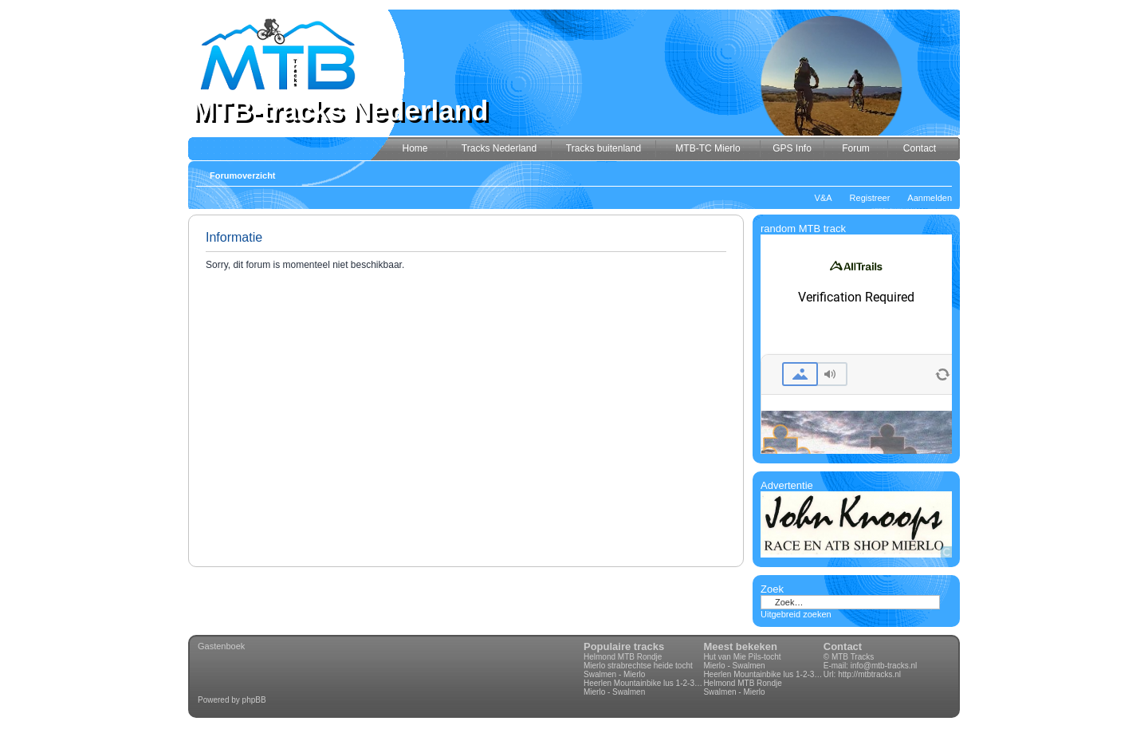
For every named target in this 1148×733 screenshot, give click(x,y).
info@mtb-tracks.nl (884, 665)
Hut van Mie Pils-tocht (741, 656)
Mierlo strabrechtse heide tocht (638, 665)
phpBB (254, 700)
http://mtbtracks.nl (869, 674)
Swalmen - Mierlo (614, 674)
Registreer (870, 198)
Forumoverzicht (243, 175)
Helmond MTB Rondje (623, 656)
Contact (843, 646)
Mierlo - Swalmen (614, 692)
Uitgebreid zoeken (796, 614)
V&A (823, 198)
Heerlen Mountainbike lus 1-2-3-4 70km (643, 683)
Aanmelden (929, 198)
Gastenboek (221, 646)
